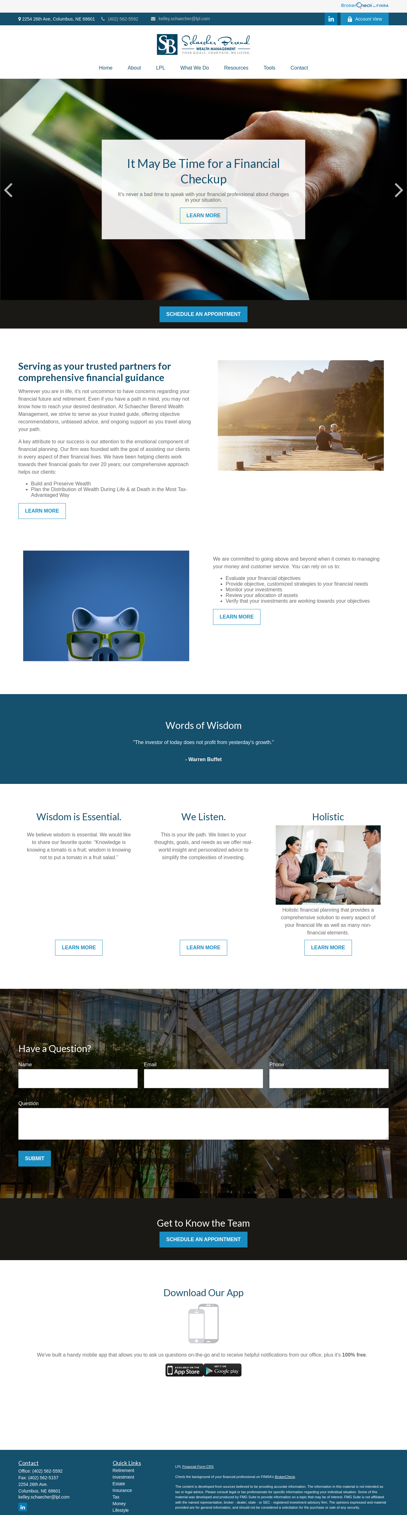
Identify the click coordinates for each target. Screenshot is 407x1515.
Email (150, 1064)
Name (25, 1064)
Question (28, 1103)
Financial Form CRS (198, 1467)
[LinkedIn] (331, 19)
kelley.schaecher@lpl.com (180, 18)
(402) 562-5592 (119, 19)
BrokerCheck (285, 1477)
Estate (119, 1483)
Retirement (123, 1470)
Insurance (122, 1490)
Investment (123, 1477)
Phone (276, 1064)
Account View (364, 19)
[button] (105, 68)
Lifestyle (121, 1510)
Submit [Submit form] (34, 1158)
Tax (116, 1497)
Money (119, 1503)
